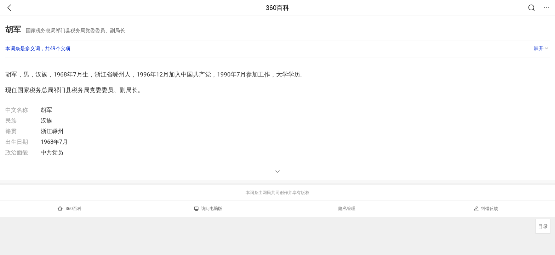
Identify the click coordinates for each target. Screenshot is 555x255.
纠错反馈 (486, 208)
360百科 (277, 7)
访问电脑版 (208, 208)
